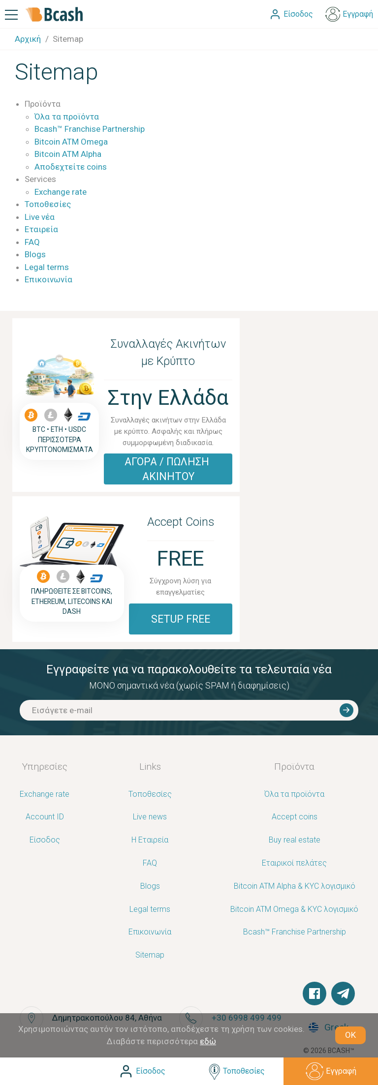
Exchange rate (60, 192)
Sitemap (149, 955)
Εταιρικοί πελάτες (294, 863)
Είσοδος (45, 840)
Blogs (35, 254)
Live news (150, 817)
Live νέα (40, 217)
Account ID (45, 817)
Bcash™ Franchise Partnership (89, 129)
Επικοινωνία (48, 279)
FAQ (32, 242)
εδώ (208, 1041)
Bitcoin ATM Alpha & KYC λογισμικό (294, 886)
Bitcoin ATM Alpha (67, 154)
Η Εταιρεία (149, 840)
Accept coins (294, 817)
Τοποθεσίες (48, 204)
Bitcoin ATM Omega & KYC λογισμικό (294, 909)
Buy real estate (294, 840)
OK (350, 1035)
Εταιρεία (41, 229)
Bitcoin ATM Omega (71, 142)
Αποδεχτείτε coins (70, 167)
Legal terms (47, 267)
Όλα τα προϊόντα (66, 116)
